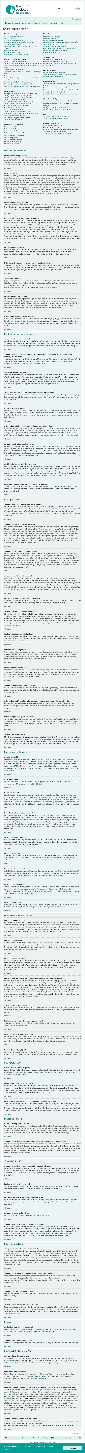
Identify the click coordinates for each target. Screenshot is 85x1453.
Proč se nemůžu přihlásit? (12, 44)
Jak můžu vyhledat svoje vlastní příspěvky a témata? (60, 94)
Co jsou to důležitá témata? (13, 139)
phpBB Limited (9, 1361)
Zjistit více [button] (7, 1449)
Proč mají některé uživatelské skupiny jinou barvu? (59, 48)
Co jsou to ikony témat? (11, 143)
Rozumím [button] (72, 1448)
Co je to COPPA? (9, 38)
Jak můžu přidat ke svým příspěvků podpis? (18, 97)
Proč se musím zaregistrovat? (13, 36)
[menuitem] (76, 19)
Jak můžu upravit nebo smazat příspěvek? (18, 95)
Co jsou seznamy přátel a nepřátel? (54, 72)
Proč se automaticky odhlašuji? (14, 52)
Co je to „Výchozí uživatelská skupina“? (56, 50)
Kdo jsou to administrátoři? (52, 36)
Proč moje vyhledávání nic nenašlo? (55, 88)
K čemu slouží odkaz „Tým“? (52, 52)
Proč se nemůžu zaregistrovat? (14, 40)
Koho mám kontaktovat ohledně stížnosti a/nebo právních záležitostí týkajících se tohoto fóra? (61, 130)
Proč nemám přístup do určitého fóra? (16, 105)
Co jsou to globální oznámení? (14, 135)
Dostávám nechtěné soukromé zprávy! (55, 61)
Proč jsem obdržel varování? (13, 109)
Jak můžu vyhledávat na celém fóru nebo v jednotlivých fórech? (61, 85)
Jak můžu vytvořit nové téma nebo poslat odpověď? (21, 93)
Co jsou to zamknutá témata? (13, 141)
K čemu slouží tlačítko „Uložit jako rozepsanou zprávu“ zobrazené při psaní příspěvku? (21, 114)
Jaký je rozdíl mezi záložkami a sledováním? (57, 101)
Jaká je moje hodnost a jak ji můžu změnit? (18, 84)
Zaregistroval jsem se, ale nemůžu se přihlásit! (19, 42)
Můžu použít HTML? (10, 129)
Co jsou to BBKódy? (10, 127)
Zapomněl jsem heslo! (11, 50)
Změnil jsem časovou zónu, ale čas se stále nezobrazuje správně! (22, 73)
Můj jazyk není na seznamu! (13, 76)
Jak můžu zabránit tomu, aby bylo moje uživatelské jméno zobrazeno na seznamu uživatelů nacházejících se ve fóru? (23, 65)
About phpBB (49, 1363)
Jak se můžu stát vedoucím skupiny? (55, 46)
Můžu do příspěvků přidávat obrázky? (16, 133)
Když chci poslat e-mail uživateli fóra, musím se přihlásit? (22, 86)
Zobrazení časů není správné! (13, 69)
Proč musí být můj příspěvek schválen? (17, 118)
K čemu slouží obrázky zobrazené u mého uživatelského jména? (22, 79)
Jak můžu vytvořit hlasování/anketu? (16, 99)
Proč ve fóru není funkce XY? (52, 127)
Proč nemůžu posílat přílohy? (13, 107)
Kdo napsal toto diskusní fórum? (53, 125)
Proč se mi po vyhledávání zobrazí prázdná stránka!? (60, 90)
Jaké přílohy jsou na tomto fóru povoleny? (56, 116)
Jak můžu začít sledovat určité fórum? (55, 107)
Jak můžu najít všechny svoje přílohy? (55, 118)
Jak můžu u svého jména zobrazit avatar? (17, 82)
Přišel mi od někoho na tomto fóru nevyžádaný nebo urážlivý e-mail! (60, 64)
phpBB (10, 417)
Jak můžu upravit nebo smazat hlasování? (17, 103)
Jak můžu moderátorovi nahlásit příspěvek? (18, 111)
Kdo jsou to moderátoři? (51, 38)
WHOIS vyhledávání (11, 1394)
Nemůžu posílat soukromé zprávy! (54, 59)
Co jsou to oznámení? (11, 137)
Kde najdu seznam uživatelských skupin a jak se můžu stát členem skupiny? (60, 43)
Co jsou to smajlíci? (10, 131)
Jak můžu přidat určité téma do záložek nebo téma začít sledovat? (61, 104)
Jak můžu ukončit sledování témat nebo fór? (57, 109)
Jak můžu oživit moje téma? (13, 120)
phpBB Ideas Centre (41, 1376)
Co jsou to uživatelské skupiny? (53, 40)
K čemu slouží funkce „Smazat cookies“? (17, 54)
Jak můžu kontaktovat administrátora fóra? (57, 133)
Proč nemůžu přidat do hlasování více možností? (20, 101)
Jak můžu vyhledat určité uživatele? (54, 92)
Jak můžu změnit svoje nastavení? (15, 61)
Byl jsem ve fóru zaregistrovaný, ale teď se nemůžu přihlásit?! (20, 47)
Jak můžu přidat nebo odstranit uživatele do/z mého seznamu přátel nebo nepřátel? (60, 75)
